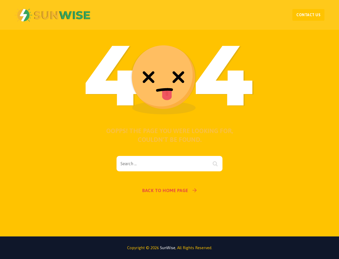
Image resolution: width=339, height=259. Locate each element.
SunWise (167, 247)
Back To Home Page (165, 190)
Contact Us (308, 15)
